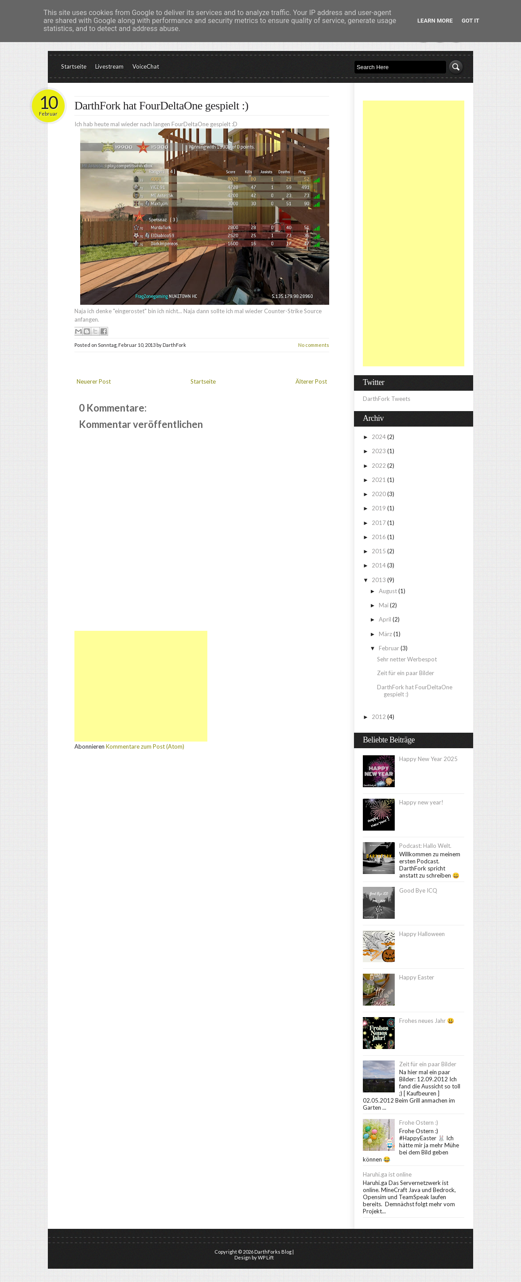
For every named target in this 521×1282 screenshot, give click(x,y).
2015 (379, 551)
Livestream (109, 66)
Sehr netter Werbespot (407, 659)
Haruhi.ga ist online (387, 1174)
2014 (379, 565)
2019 (379, 508)
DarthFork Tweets (386, 398)
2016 (379, 536)
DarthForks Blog (273, 1252)
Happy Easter (416, 977)
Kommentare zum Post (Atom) (145, 746)
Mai (384, 605)
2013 (379, 579)
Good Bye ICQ (418, 890)
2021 (379, 479)
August (388, 590)
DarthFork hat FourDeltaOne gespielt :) (161, 105)
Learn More (435, 20)
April (386, 619)
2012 (379, 716)
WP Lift (266, 1257)
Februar (389, 648)
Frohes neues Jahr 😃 (426, 1020)
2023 (379, 451)
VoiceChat (145, 66)
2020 (379, 493)
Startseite (73, 66)
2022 (379, 465)
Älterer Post (311, 381)
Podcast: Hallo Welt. (425, 845)
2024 (379, 436)
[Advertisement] (140, 686)
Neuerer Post (94, 381)
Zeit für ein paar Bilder (405, 672)
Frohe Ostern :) (418, 1122)
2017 (379, 522)
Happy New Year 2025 (428, 758)
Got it (470, 20)
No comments (313, 345)
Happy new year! (421, 802)
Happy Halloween (422, 933)
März (386, 633)
